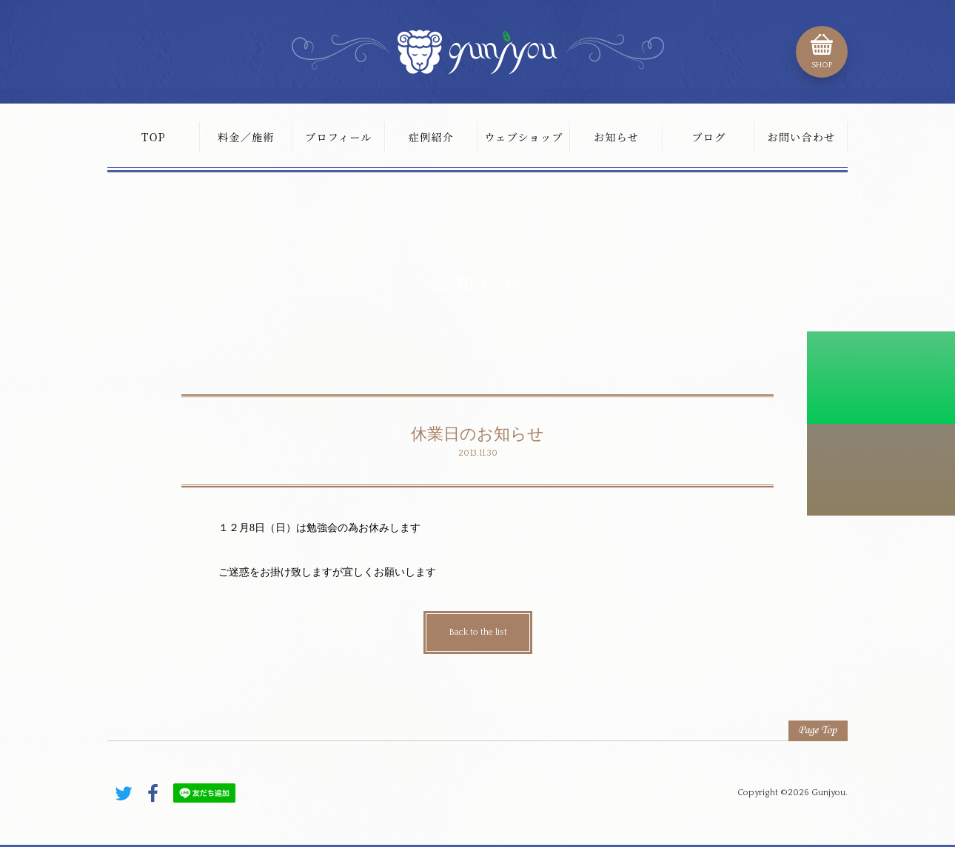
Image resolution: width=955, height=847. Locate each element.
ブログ (708, 136)
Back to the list (478, 632)
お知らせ (616, 136)
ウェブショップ (523, 136)
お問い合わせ (801, 136)
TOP (153, 136)
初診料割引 (881, 377)
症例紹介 (432, 136)
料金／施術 (246, 136)
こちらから (881, 470)
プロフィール (338, 136)
